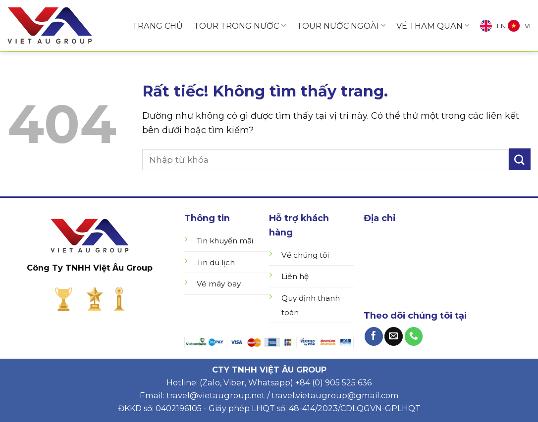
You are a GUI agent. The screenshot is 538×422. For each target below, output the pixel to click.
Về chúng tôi (305, 255)
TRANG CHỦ (157, 26)
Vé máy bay (219, 283)
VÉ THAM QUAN (432, 26)
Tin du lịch (216, 262)
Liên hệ (295, 276)
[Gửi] (520, 159)
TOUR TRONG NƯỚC (239, 26)
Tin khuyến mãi (225, 240)
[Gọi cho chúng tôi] (414, 336)
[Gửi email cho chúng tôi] (393, 336)
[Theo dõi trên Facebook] (374, 336)
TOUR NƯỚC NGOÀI (341, 26)
